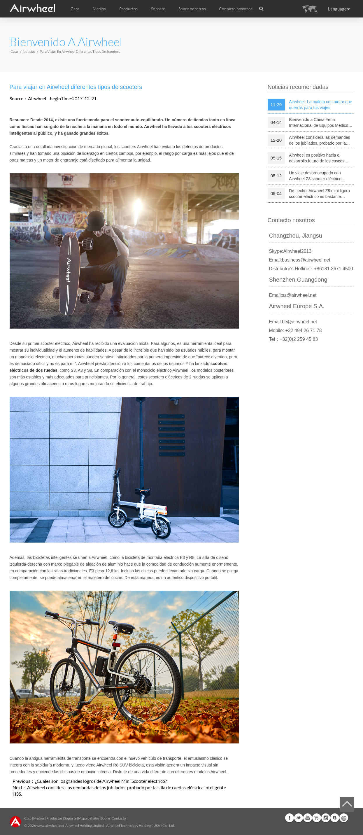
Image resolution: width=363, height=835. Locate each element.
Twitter (298, 817)
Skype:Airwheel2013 (290, 251)
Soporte (158, 8)
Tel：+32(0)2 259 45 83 (293, 339)
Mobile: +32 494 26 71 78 (295, 330)
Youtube (307, 817)
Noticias (29, 51)
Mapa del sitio (88, 818)
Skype (334, 817)
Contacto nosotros (235, 8)
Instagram (325, 817)
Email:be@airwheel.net (293, 321)
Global (343, 817)
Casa (75, 8)
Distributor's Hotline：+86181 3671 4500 (311, 268)
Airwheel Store (316, 817)
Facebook (289, 817)
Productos (128, 8)
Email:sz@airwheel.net (293, 295)
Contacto (119, 818)
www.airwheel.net (50, 825)
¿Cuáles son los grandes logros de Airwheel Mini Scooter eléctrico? (101, 781)
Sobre (105, 818)
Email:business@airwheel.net (299, 259)
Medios (39, 818)
